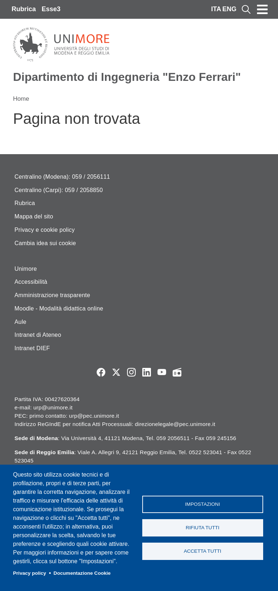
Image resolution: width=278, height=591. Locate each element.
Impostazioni (202, 504)
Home (21, 98)
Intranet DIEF (32, 348)
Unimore (25, 269)
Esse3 (51, 9)
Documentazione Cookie (82, 573)
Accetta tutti (203, 551)
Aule (20, 322)
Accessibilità (30, 282)
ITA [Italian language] (216, 9)
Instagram (131, 372)
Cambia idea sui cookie (45, 243)
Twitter (116, 372)
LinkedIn (146, 372)
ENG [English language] (229, 9)
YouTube (162, 372)
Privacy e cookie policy (44, 230)
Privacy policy (29, 573)
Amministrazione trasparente (52, 295)
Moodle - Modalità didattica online (58, 308)
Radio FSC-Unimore (177, 372)
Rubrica (24, 9)
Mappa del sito (33, 216)
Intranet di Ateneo (37, 335)
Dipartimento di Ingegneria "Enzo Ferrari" (127, 76)
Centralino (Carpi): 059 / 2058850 (58, 190)
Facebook (101, 372)
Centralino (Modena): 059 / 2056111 (62, 177)
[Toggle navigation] (262, 9)
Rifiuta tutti (202, 527)
